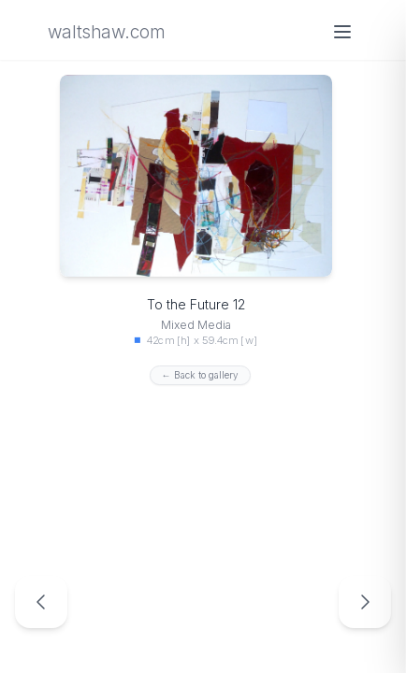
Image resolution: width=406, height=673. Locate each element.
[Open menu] (342, 31)
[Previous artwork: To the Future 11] (41, 602)
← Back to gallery (200, 374)
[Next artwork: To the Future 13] (365, 602)
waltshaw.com (106, 32)
